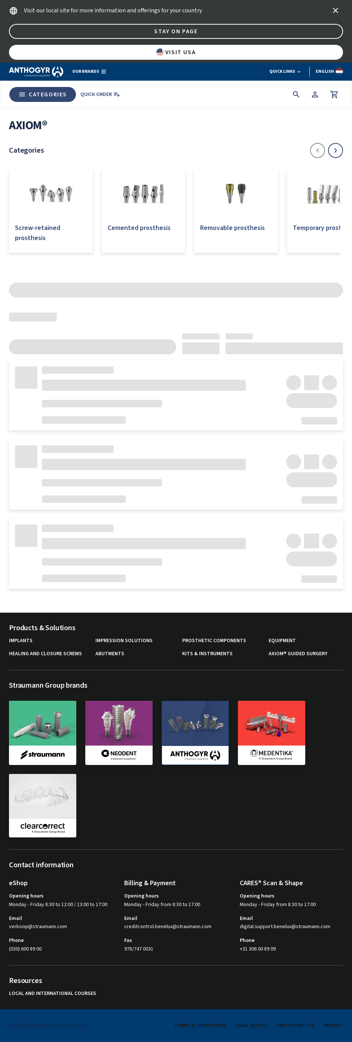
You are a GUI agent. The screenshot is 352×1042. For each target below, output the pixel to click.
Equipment (282, 640)
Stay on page (176, 31)
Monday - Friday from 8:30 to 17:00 (162, 904)
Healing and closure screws (45, 653)
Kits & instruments (207, 653)
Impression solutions (124, 640)
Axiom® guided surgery (298, 653)
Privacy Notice (296, 1025)
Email (15, 918)
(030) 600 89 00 (25, 949)
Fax (128, 940)
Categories (42, 94)
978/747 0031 (138, 949)
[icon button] (335, 10)
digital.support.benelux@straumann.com (285, 926)
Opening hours (26, 896)
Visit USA (176, 52)
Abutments (109, 653)
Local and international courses (52, 993)
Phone (16, 940)
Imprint (333, 1025)
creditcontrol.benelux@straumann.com (167, 926)
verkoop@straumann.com (38, 926)
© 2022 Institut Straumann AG (47, 1025)
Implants (21, 640)
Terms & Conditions (200, 1025)
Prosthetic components (214, 640)
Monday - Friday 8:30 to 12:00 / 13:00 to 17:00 (58, 904)
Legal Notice (251, 1025)
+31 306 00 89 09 (258, 949)
